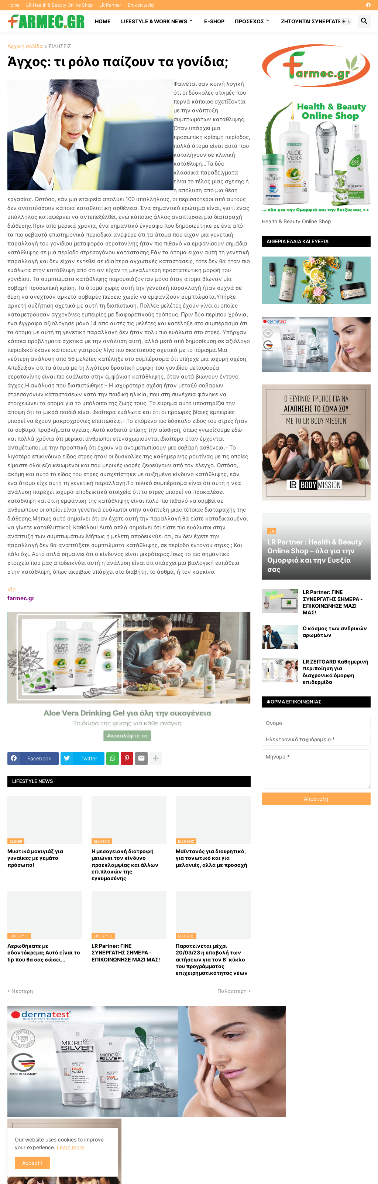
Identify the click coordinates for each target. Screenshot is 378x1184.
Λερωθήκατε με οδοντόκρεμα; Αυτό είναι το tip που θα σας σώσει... (43, 952)
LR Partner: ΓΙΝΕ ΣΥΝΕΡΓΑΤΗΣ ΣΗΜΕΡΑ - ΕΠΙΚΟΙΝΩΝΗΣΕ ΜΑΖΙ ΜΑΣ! (126, 952)
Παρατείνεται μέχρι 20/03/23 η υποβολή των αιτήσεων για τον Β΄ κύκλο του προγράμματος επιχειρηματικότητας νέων (212, 959)
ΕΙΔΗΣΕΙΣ (60, 46)
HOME (103, 21)
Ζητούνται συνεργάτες (313, 21)
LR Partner (110, 5)
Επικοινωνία (141, 5)
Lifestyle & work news (154, 21)
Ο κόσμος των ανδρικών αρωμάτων (335, 631)
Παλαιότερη (232, 991)
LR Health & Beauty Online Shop (59, 5)
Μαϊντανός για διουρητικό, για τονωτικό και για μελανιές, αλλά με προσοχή (211, 858)
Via (11, 589)
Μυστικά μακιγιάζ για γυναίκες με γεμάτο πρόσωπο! (35, 858)
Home (13, 5)
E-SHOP (214, 21)
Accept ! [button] (32, 1163)
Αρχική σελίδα (25, 46)
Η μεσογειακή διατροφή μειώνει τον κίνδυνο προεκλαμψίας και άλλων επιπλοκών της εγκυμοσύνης (125, 864)
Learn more (70, 1147)
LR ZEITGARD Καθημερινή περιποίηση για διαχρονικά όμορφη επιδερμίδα (335, 671)
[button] (346, 21)
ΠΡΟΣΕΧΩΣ (249, 21)
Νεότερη (22, 991)
